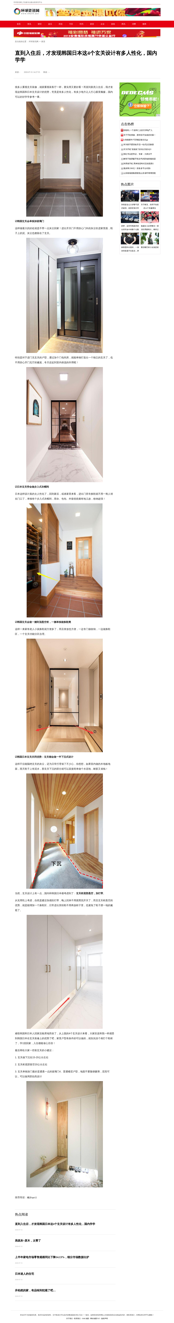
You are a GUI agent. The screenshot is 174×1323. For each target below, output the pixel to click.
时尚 (81, 24)
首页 (19, 24)
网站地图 (93, 1318)
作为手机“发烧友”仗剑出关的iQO (137, 149)
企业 (102, 24)
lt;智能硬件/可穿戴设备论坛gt (135, 140)
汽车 (71, 24)
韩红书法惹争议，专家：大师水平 (137, 154)
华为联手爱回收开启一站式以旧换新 (138, 145)
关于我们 (69, 1318)
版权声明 (104, 1318)
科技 (61, 24)
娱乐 (50, 24)
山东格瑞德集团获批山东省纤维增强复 (139, 173)
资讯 (29, 24)
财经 (40, 24)
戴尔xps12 (32, 1197)
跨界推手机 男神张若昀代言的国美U (138, 164)
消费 (134, 24)
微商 (144, 24)
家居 (92, 24)
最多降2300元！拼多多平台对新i (137, 168)
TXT (98, 1318)
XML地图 (85, 1318)
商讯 (123, 24)
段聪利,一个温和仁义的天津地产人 (138, 130)
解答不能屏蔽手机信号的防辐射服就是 (139, 159)
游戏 (113, 24)
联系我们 (77, 1318)
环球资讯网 (33, 42)
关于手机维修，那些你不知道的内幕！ (139, 135)
